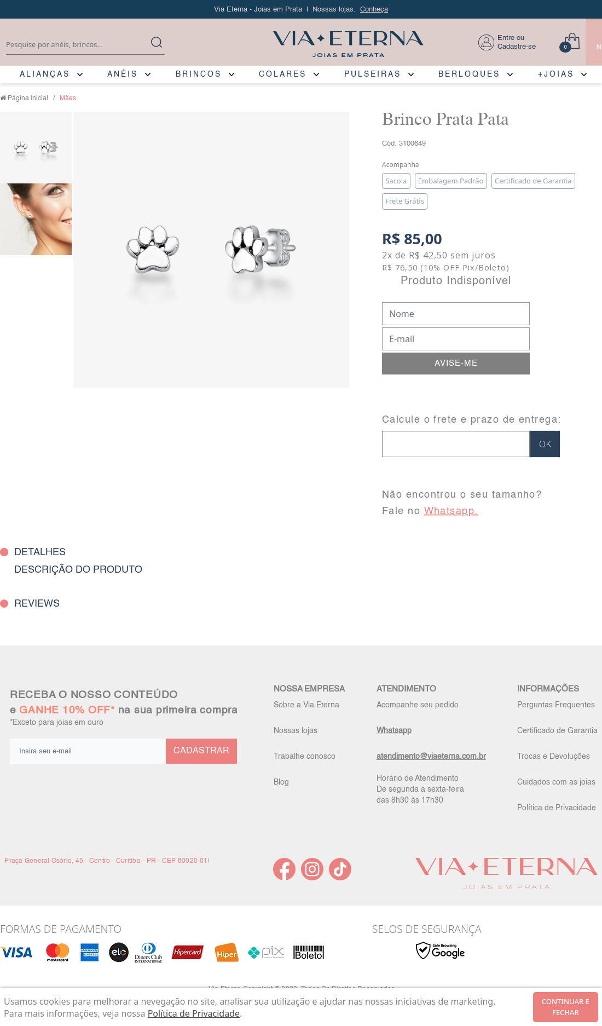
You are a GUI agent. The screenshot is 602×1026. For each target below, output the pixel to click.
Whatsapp (394, 731)
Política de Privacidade (556, 808)
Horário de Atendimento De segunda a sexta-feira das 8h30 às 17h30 (420, 789)
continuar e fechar (565, 1006)
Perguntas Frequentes (556, 705)
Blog (281, 782)
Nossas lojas (295, 731)
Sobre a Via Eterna (306, 705)
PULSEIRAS (372, 74)
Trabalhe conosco (304, 756)
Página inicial (28, 98)
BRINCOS (199, 74)
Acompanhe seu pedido (418, 705)
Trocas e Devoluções (553, 756)
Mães (68, 98)
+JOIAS (556, 74)
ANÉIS (122, 74)
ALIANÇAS (45, 74)
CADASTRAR (201, 751)
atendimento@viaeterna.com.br (431, 756)
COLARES (282, 74)
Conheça (374, 9)
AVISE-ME (456, 363)
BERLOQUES (469, 74)
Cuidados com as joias (556, 782)
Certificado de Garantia (557, 731)
